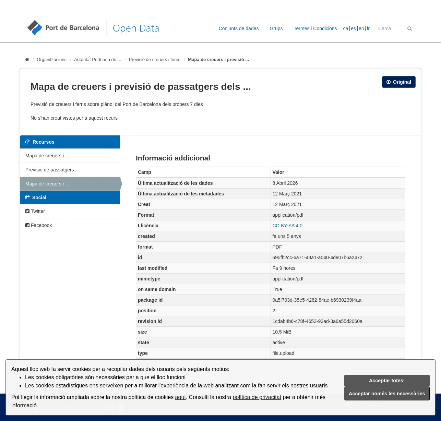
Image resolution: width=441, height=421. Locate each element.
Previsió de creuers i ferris (154, 59)
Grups (276, 28)
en (361, 28)
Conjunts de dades (239, 28)
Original (398, 82)
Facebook (38, 225)
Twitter (35, 211)
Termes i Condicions (315, 28)
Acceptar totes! (387, 380)
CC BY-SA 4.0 (287, 225)
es (353, 28)
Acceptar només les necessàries (387, 393)
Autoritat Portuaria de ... (97, 59)
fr (368, 28)
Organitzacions (52, 59)
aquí (180, 397)
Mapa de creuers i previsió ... (218, 59)
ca (345, 28)
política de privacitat (257, 397)
